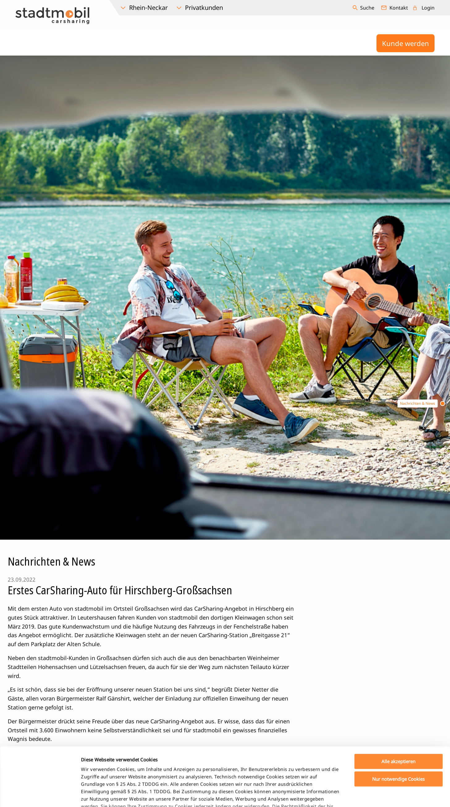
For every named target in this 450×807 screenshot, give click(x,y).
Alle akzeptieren (398, 711)
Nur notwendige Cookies (398, 728)
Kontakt (398, 7)
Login (428, 7)
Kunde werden (405, 43)
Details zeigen (325, 795)
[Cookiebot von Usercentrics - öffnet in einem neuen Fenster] (40, 795)
